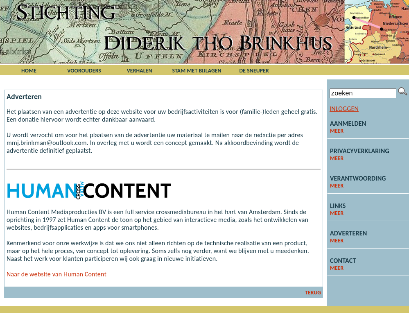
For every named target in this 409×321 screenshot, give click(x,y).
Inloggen (344, 109)
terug (313, 292)
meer (336, 130)
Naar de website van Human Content (56, 274)
